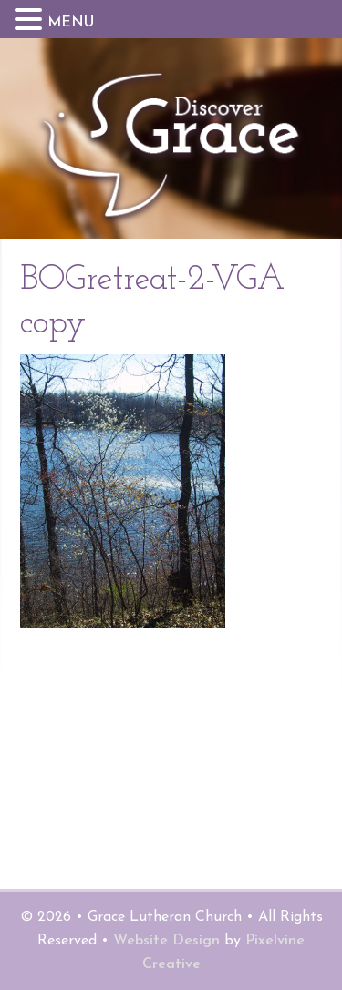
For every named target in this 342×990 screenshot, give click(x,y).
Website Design (166, 941)
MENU (70, 22)
